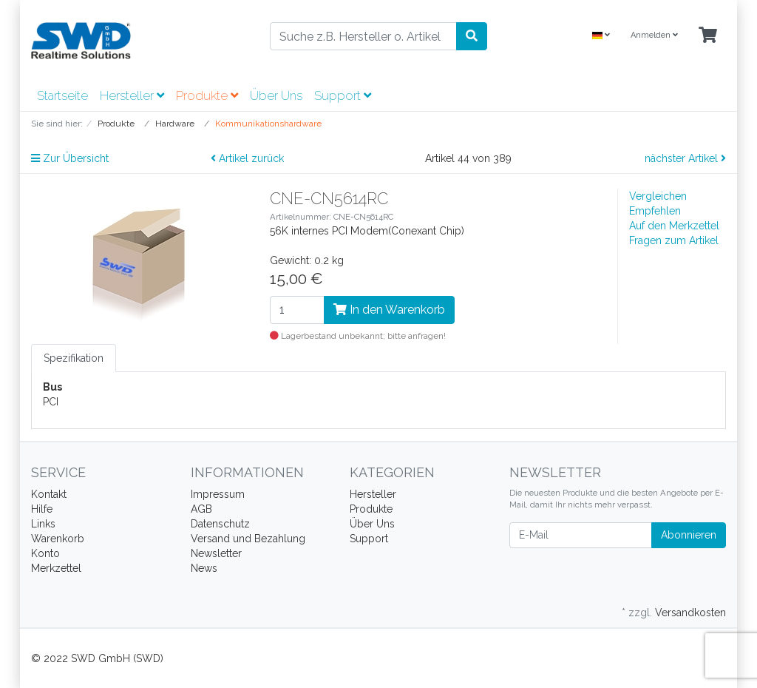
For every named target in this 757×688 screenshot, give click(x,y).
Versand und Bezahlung (248, 538)
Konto (45, 553)
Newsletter (216, 553)
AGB (201, 509)
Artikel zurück (247, 158)
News (204, 568)
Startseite (62, 95)
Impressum (218, 494)
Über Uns (276, 95)
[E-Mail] (580, 535)
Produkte (207, 95)
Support (342, 95)
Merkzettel (56, 568)
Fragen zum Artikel (674, 240)
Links (43, 524)
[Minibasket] (708, 36)
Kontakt (49, 494)
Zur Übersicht (70, 158)
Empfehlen (655, 211)
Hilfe (41, 509)
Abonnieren (688, 535)
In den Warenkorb (389, 310)
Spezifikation (73, 358)
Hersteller (132, 95)
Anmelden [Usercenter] (654, 35)
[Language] (601, 36)
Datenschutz (220, 524)
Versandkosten (690, 612)
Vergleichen (658, 196)
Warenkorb (57, 538)
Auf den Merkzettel (674, 226)
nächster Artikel (685, 158)
